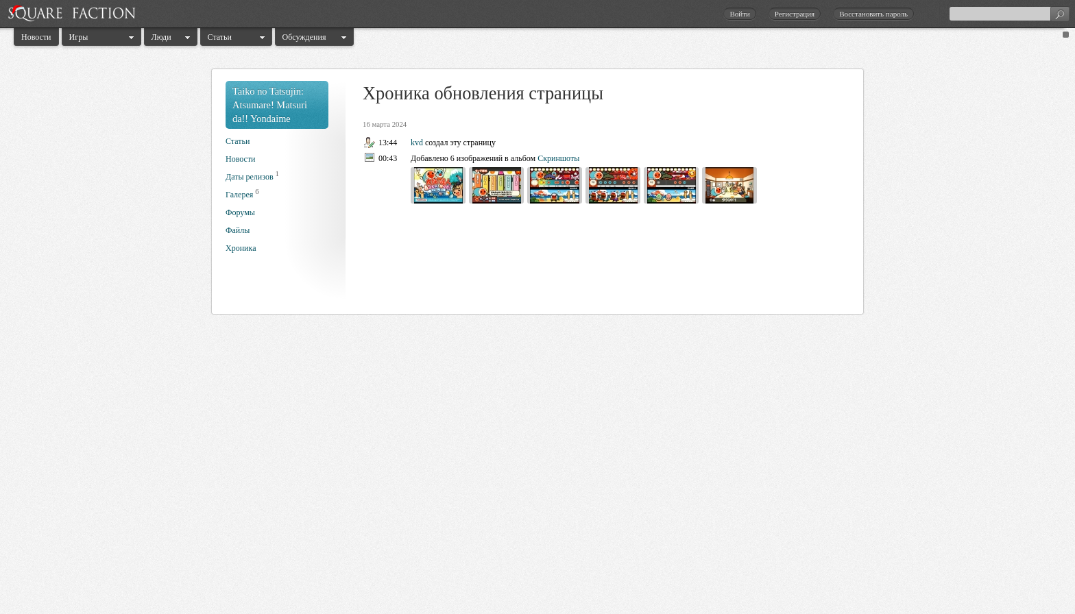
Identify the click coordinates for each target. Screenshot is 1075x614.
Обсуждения (304, 37)
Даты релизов (250, 177)
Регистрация (794, 14)
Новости (36, 37)
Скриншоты (558, 158)
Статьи (220, 37)
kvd (417, 142)
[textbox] (1009, 14)
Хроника (241, 248)
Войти (739, 14)
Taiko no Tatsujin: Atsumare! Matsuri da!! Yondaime (269, 105)
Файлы (238, 230)
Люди (161, 37)
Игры (78, 37)
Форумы (240, 212)
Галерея (239, 194)
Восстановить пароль (873, 14)
